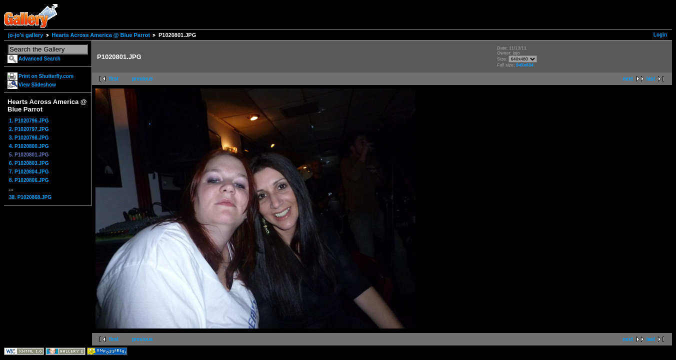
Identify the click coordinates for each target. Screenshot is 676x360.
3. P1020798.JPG (29, 137)
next (627, 79)
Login (660, 35)
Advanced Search (39, 59)
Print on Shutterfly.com (46, 76)
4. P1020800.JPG (29, 146)
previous (142, 79)
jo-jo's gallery (25, 35)
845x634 (525, 65)
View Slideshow (37, 85)
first (113, 79)
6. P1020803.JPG (29, 163)
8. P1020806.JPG (29, 180)
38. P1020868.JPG (30, 197)
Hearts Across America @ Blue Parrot (101, 35)
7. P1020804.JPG (29, 171)
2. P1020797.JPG (29, 129)
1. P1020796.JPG (29, 121)
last (650, 79)
